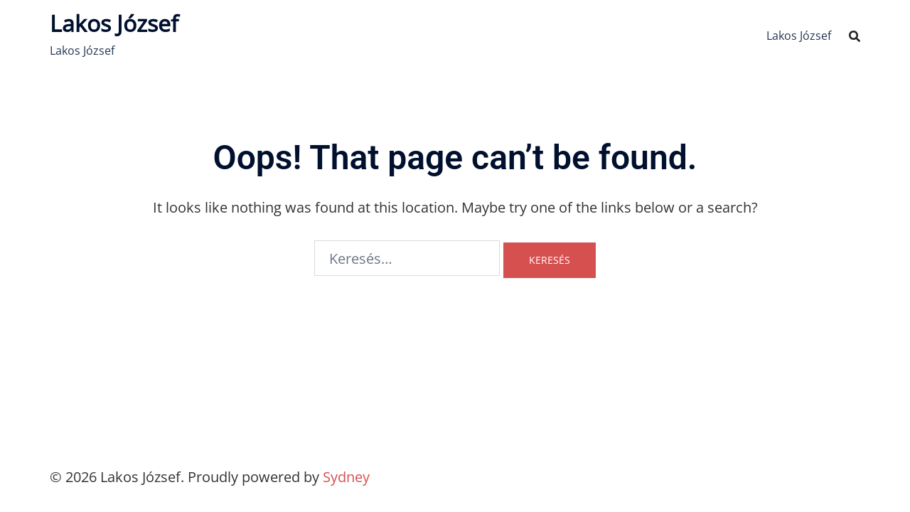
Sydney (346, 476)
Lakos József (114, 23)
